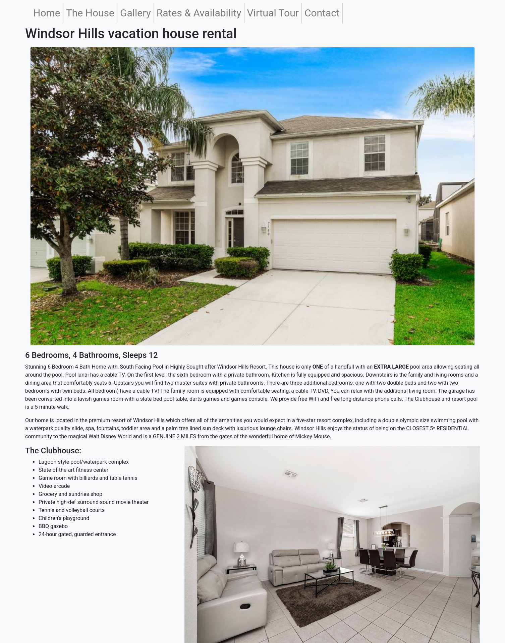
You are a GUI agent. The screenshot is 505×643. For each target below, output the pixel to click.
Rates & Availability (199, 13)
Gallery (135, 13)
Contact (322, 13)
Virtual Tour (273, 13)
